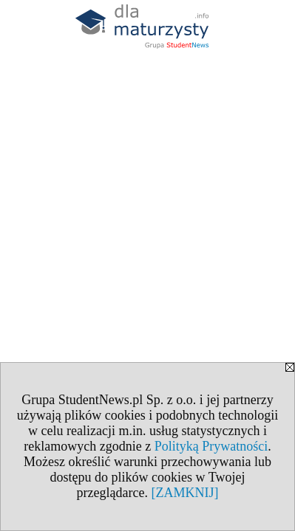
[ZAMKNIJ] (184, 492)
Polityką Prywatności (211, 446)
